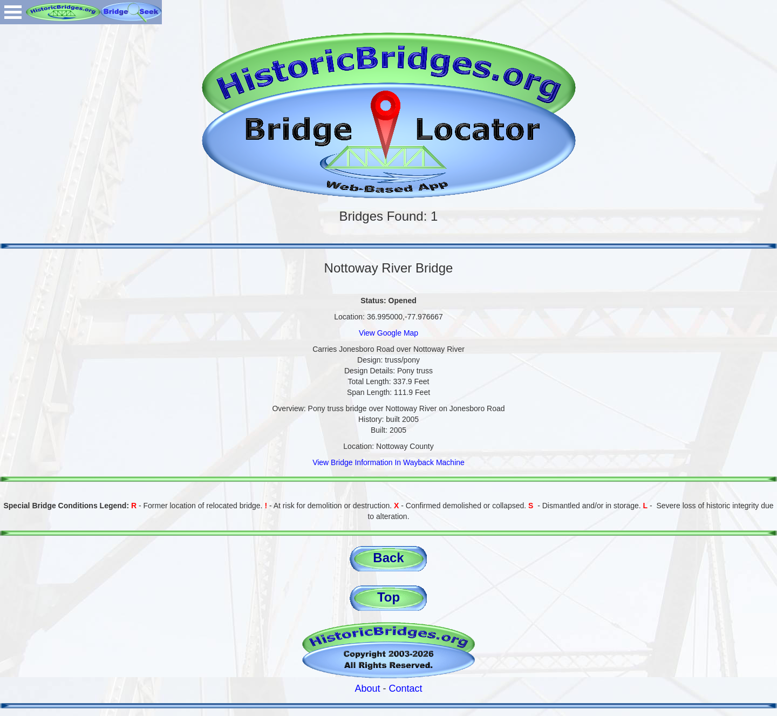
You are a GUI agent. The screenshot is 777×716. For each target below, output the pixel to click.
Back (388, 557)
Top (388, 597)
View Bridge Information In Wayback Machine (388, 462)
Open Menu (13, 12)
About (367, 688)
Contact (405, 688)
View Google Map (388, 333)
